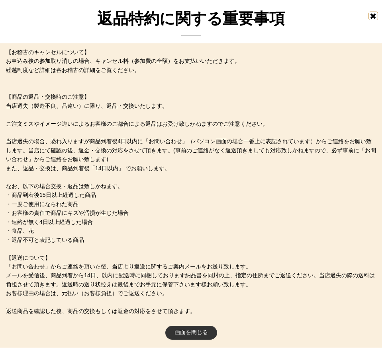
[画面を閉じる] (373, 16)
